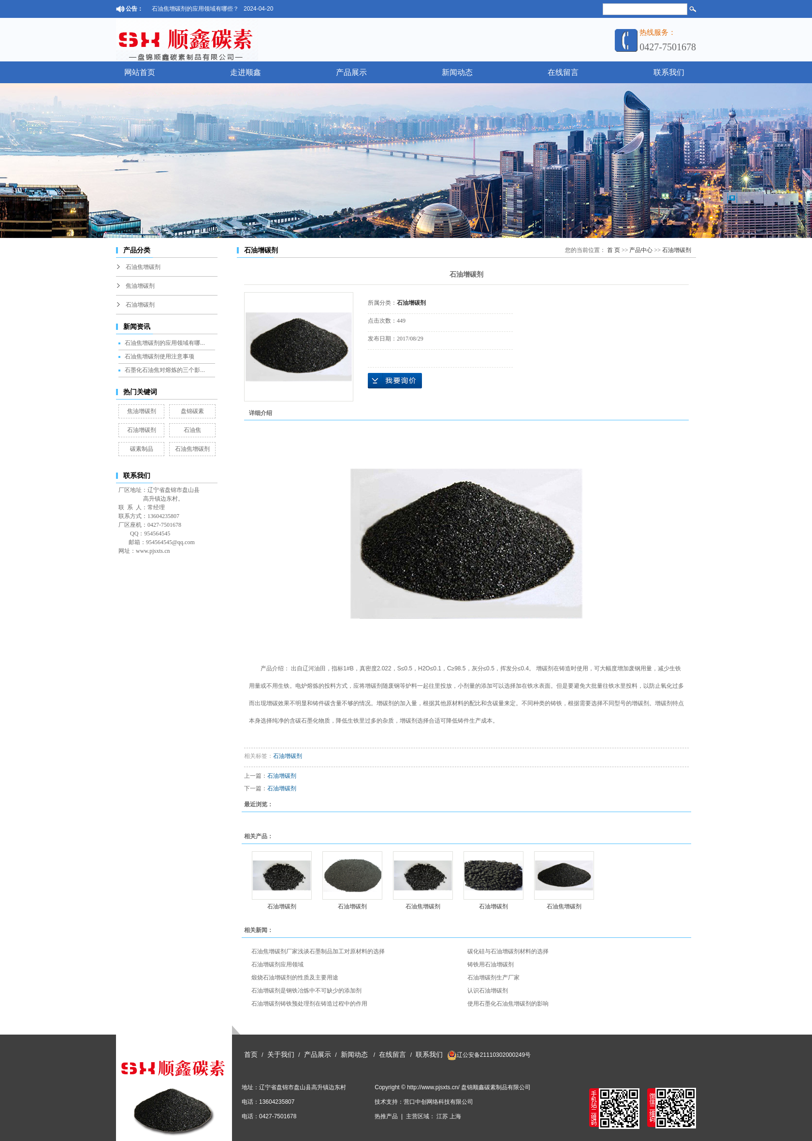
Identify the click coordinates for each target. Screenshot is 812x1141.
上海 (455, 1116)
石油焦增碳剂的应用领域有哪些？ (195, 8)
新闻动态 (457, 72)
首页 (251, 1054)
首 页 (613, 250)
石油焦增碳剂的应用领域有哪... (165, 343)
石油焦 (192, 430)
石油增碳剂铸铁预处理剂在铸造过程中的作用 (309, 1003)
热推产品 (386, 1116)
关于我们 (280, 1054)
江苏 (442, 1116)
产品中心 (640, 250)
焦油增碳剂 (140, 285)
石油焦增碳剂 (143, 267)
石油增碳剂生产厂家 (493, 977)
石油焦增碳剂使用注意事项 (159, 356)
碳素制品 (141, 448)
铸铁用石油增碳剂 (490, 964)
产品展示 (351, 72)
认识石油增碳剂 (487, 990)
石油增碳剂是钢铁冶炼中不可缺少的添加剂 (306, 990)
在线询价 (395, 380)
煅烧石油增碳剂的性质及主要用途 (294, 977)
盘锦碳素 (192, 411)
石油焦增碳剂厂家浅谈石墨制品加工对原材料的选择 (318, 951)
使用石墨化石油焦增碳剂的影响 (508, 1003)
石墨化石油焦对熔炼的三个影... (165, 370)
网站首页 (139, 72)
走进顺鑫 (245, 72)
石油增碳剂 (140, 304)
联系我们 (668, 72)
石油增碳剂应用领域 (277, 964)
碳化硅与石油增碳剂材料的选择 (508, 951)
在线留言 (563, 72)
